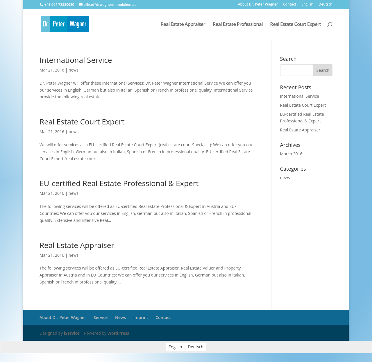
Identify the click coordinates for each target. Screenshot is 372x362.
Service (101, 317)
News (120, 317)
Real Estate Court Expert (295, 24)
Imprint (140, 317)
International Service (76, 60)
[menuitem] (307, 6)
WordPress (118, 333)
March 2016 (291, 153)
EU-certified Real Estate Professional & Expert (119, 183)
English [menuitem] (175, 347)
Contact (289, 5)
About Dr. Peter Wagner (258, 5)
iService (72, 333)
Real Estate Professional (238, 24)
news (73, 70)
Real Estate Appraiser (182, 24)
